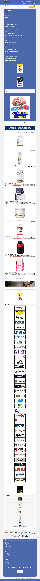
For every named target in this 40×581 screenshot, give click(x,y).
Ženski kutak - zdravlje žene (10, 60)
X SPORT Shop (7, 561)
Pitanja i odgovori (7, 557)
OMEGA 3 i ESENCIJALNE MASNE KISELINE (10, 42)
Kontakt (33, 3)
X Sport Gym (25, 3)
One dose (6, 17)
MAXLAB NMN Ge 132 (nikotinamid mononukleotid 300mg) (20, 526)
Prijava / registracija (7, 554)
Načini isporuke (7, 543)
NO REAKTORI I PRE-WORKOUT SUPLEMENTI (11, 49)
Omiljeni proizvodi (7, 555)
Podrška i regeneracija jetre (9, 31)
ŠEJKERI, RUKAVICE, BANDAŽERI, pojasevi (10, 58)
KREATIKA (6, 91)
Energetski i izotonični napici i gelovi (10, 53)
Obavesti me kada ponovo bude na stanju (28, 185)
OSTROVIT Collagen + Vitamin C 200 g (11, 218)
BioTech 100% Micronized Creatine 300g (20, 501)
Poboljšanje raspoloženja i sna (9, 26)
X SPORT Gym (7, 562)
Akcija (20, 1)
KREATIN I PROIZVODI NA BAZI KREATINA (10, 47)
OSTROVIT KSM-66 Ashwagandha (10, 148)
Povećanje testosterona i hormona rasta (11, 38)
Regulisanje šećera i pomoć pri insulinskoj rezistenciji (13, 28)
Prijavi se (20, 291)
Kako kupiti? (6, 541)
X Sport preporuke (7, 551)
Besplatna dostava (8, 10)
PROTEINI (6, 40)
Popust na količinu (9, 13)
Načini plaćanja (7, 542)
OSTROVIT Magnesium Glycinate (20, 520)
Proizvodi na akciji (7, 550)
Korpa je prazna (32, 6)
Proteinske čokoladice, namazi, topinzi (11, 56)
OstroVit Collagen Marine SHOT (10, 165)
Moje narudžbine (7, 556)
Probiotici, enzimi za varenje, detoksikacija (11, 44)
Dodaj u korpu (32, 150)
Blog (30, 3)
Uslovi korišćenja (7, 544)
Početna (15, 1)
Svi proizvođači (7, 482)
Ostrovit (23, 132)
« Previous (17, 278)
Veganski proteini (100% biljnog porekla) (11, 24)
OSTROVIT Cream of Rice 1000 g (10, 272)
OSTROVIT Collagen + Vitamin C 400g (11, 201)
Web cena (6, 12)
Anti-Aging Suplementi (8, 22)
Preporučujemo (28, 1)
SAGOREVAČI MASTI (7, 19)
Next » (23, 278)
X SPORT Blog (7, 563)
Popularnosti (32, 132)
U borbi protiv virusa (8, 15)
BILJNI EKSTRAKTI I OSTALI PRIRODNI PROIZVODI (11, 51)
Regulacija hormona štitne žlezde (10, 33)
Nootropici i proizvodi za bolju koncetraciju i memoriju (13, 35)
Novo (23, 1)
